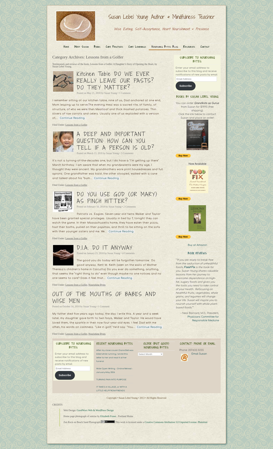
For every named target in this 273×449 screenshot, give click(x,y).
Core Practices (114, 47)
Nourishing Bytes (97, 285)
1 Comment (125, 93)
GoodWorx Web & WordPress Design (95, 410)
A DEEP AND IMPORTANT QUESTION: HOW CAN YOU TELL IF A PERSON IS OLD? (116, 140)
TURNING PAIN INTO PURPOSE (111, 380)
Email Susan (199, 353)
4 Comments (128, 253)
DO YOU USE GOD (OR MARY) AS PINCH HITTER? (117, 197)
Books (97, 47)
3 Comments (127, 153)
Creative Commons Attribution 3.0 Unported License (171, 422)
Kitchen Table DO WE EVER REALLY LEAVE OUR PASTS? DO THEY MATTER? (115, 80)
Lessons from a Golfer (76, 125)
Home (66, 47)
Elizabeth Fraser (108, 416)
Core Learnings (137, 47)
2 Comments (129, 206)
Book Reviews (197, 253)
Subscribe (185, 85)
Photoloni (202, 422)
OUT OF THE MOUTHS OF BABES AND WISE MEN (104, 297)
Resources (189, 47)
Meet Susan (81, 47)
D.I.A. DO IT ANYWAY (105, 247)
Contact (205, 47)
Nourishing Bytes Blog (164, 47)
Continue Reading (72, 118)
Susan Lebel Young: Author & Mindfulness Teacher (161, 16)
